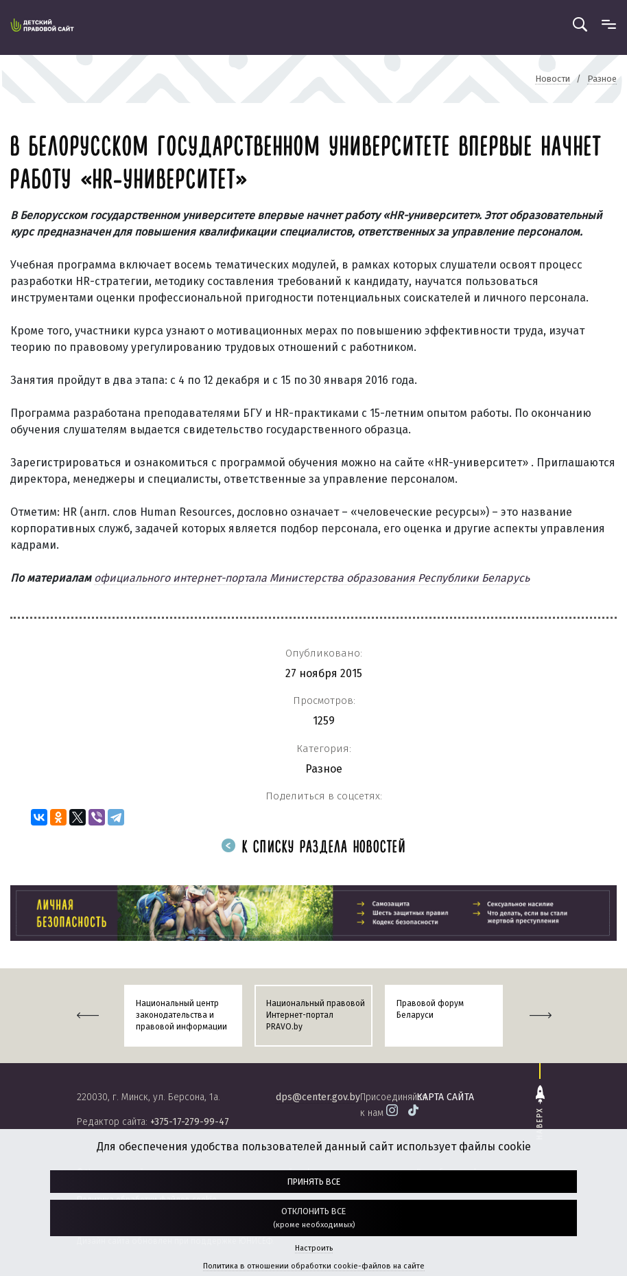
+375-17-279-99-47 (189, 1122)
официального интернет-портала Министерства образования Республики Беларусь (312, 577)
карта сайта (445, 1097)
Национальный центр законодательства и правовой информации (181, 1015)
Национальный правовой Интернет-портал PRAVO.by (315, 1015)
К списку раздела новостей (313, 848)
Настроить (314, 1248)
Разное (323, 768)
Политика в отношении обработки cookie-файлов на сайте (314, 1266)
